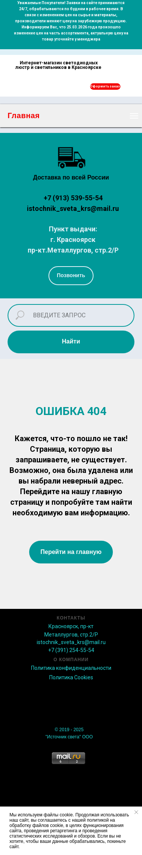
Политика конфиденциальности (71, 668)
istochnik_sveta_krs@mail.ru (73, 208)
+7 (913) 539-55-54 (73, 198)
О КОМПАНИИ (71, 659)
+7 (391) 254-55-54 (71, 650)
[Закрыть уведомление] (136, 812)
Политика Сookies (71, 677)
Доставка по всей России (71, 177)
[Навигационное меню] (134, 116)
